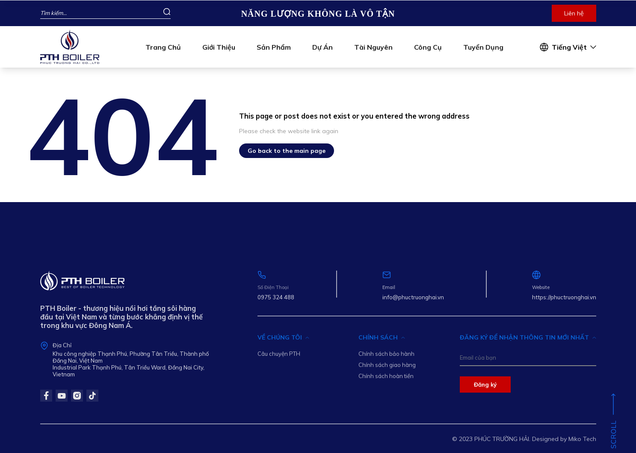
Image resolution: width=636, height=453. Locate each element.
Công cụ (428, 47)
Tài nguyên (373, 47)
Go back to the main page (286, 151)
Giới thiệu (218, 47)
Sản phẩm (274, 47)
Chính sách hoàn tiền (386, 376)
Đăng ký (485, 384)
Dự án (322, 47)
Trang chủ (163, 47)
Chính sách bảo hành (386, 353)
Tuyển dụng (483, 47)
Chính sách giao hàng (387, 364)
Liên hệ (574, 13)
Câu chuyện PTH (278, 353)
